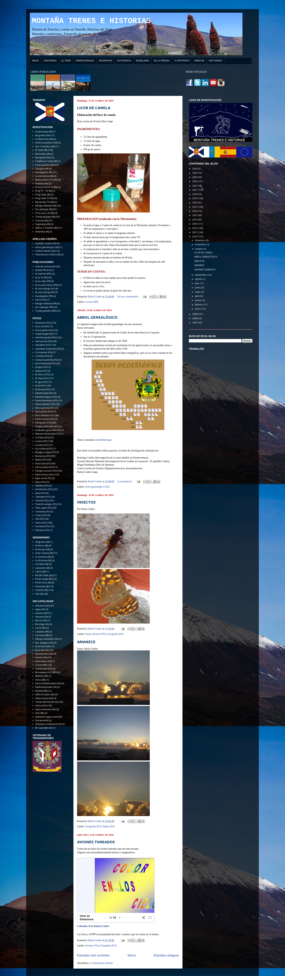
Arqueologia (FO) (44, 333)
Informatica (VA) (43, 661)
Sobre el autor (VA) (45, 694)
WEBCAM (199, 60)
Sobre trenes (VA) (44, 698)
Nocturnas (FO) (43, 456)
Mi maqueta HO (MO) (46, 672)
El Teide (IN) (41, 150)
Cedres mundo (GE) (45, 250)
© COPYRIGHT (182, 60)
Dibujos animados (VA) (47, 638)
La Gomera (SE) (43, 556)
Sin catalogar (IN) (44, 209)
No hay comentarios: (128, 296)
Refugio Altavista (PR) (46, 303)
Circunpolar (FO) (43, 352)
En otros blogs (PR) (45, 292)
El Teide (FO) (41, 378)
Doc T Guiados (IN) (45, 146)
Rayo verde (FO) (43, 478)
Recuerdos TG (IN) (44, 202)
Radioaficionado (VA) (46, 687)
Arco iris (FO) (42, 326)
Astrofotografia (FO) (45, 337)
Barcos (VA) (41, 620)
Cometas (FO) (42, 356)
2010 (195, 236)
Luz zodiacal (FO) (44, 448)
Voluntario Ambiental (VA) (48, 724)
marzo (198, 300)
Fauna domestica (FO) (46, 400)
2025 (195, 172)
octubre (199, 248)
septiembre (201, 274)
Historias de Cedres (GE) (47, 254)
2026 (195, 168)
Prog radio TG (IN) (44, 198)
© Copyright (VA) (43, 727)
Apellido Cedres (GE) (46, 243)
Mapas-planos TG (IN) (46, 179)
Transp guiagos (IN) (45, 216)
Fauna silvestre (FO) (95, 634)
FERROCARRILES (85, 60)
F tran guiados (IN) (44, 165)
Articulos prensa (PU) (46, 266)
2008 (195, 318)
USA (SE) (39, 593)
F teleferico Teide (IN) (46, 161)
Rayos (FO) (40, 482)
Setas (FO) (40, 493)
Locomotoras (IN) (44, 176)
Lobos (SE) (40, 571)
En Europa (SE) (42, 549)
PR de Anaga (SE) (43, 579)
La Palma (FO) (42, 437)
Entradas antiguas (166, 955)
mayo (198, 291)
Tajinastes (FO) (42, 496)
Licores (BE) (92, 302)
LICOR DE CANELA (93, 108)
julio (197, 283)
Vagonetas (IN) (42, 224)
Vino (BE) (39, 713)
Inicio (132, 955)
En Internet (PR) (43, 273)
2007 (195, 322)
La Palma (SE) (42, 564)
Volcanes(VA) (42, 720)
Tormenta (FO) (42, 511)
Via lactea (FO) (42, 526)
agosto (199, 279)
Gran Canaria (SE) (44, 553)
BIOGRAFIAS (105, 60)
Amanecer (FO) (43, 322)
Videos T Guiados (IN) (46, 227)
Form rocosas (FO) (44, 419)
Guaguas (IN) (41, 168)
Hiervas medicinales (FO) (48, 433)
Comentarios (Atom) (102, 963)
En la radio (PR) (43, 281)
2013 (195, 223)
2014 (195, 219)
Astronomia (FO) (43, 341)
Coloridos (82, 926)
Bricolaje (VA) (42, 624)
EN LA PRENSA (162, 60)
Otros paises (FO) (44, 467)
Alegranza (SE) (42, 541)
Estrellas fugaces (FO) (46, 396)
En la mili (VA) (42, 650)
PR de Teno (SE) (43, 582)
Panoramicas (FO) (44, 474)
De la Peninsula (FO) (45, 363)
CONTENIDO (50, 60)
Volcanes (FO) (42, 530)
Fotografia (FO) (115, 634)
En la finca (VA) (42, 646)
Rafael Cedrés (101, 926)
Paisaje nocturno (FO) (46, 470)
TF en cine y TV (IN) (44, 213)
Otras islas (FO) (43, 463)
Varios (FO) (41, 522)
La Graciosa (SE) (43, 560)
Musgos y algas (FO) (45, 452)
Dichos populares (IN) (46, 142)
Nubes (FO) (109, 826)
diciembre (200, 240)
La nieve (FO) (41, 445)
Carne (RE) (40, 627)
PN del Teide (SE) (43, 575)
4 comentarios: (125, 481)
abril (197, 296)
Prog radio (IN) (42, 194)
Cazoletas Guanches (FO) (48, 348)
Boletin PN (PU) (43, 270)
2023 (195, 181)
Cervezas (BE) (42, 635)
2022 (195, 185)
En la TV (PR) (41, 277)
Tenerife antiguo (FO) (46, 504)
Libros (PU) (41, 299)
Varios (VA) (40, 705)
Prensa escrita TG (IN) (46, 187)
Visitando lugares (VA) (46, 716)
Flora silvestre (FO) (44, 415)
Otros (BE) (40, 679)
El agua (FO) (41, 381)
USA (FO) (39, 518)
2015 (195, 215)
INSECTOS (86, 502)
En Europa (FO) (42, 389)
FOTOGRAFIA (124, 60)
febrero (199, 304)
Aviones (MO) (42, 613)
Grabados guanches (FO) (48, 430)
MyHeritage (105, 440)
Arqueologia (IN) (43, 131)
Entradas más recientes (93, 955)
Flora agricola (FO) (44, 407)
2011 (195, 232)
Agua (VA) (40, 609)
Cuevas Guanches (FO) (46, 359)
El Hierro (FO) (42, 374)
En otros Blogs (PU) (45, 288)
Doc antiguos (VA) (44, 642)
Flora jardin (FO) (43, 411)
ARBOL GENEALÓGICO (97, 317)
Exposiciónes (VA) (44, 653)
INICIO (35, 60)
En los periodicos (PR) (46, 285)
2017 (195, 206)
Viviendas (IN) (42, 231)
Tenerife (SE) (41, 590)
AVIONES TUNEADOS (96, 842)
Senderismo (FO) (43, 489)
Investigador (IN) (43, 172)
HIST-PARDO (215, 60)
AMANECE (86, 642)
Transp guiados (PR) (45, 310)
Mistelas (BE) (41, 675)
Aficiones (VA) (42, 605)
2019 (195, 198)
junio (197, 287)
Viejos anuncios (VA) (45, 709)
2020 (195, 194)
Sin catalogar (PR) (44, 307)
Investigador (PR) (44, 296)
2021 (195, 189)
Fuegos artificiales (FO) (47, 426)
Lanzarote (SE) (42, 567)
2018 (195, 202)
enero (198, 308)
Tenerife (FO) (42, 500)
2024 (195, 177)
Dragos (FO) (41, 367)
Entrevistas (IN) (42, 153)
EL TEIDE (66, 60)
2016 (195, 211)
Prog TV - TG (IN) (43, 190)
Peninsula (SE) (42, 586)
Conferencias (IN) (44, 139)
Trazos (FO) (41, 515)
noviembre (201, 244)
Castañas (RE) (42, 631)
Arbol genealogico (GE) (97, 486)
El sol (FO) (40, 385)
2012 (195, 228)
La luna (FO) (41, 441)
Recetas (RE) (41, 690)
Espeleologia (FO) (44, 393)
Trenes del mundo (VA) (47, 701)
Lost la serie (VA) (43, 668)
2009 (195, 314)
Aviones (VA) (92, 945)
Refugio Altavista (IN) (45, 205)
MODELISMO (142, 60)
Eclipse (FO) (41, 370)
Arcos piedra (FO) (44, 330)
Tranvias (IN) (41, 220)
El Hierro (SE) (41, 545)
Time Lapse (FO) (43, 507)
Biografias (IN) (42, 135)
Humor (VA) (41, 657)
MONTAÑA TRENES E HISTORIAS (91, 21)
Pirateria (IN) (41, 183)
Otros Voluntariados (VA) (48, 683)
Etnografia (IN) (42, 157)
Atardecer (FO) (42, 344)
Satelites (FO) (42, 485)
